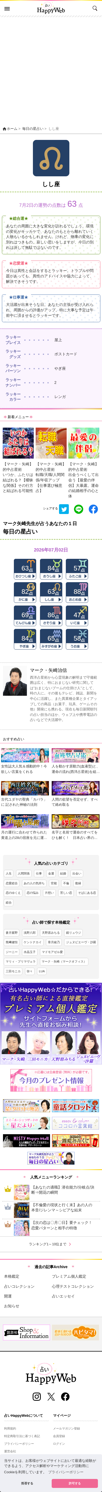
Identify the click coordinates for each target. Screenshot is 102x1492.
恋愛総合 (12, 883)
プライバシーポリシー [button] (66, 1472)
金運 (51, 873)
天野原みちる (51, 932)
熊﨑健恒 (12, 942)
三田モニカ (13, 971)
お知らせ (11, 1306)
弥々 (30, 971)
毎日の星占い (33, 129)
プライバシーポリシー (19, 1443)
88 (77, 591)
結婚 (63, 873)
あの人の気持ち (34, 883)
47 (77, 615)
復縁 (78, 883)
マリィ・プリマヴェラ (21, 961)
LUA (42, 971)
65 (51, 638)
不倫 (66, 883)
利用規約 (10, 1428)
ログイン (59, 1443)
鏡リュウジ (73, 932)
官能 (54, 883)
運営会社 (10, 1451)
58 (77, 638)
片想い (49, 892)
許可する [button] (75, 1483)
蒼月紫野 (12, 932)
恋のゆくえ (13, 892)
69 (25, 615)
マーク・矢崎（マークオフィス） (64, 961)
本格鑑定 (11, 1276)
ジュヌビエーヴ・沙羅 (81, 942)
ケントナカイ (33, 942)
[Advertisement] (51, 71)
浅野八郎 (30, 932)
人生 (9, 873)
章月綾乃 (54, 942)
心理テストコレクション (73, 1286)
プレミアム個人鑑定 (69, 1276)
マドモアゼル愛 (52, 952)
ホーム (9, 129)
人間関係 (24, 873)
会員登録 (59, 1436)
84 (51, 568)
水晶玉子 (30, 952)
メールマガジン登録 (66, 1428)
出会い (76, 873)
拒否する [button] (27, 1483)
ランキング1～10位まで (51, 1244)
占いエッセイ (63, 1296)
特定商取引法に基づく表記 (22, 1436)
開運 (8, 1296)
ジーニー (12, 952)
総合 (9, 902)
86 (51, 615)
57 (77, 568)
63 (25, 568)
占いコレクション (19, 1286)
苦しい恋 (66, 892)
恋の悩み (33, 892)
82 (25, 591)
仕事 (39, 873)
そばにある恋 (87, 892)
